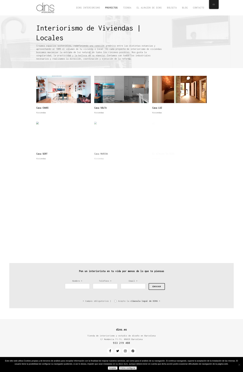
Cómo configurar (128, 368)
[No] (239, 364)
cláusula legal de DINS (144, 301)
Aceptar (112, 368)
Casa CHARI (42, 107)
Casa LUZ (157, 107)
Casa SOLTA (100, 107)
